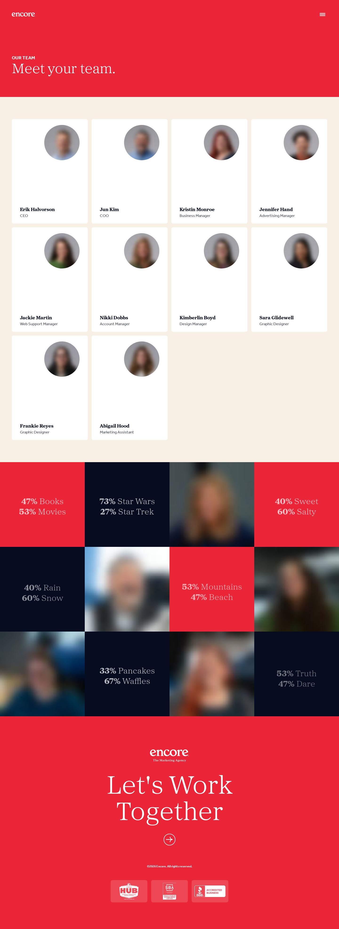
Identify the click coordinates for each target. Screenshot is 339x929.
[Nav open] (322, 14)
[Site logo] (23, 14)
